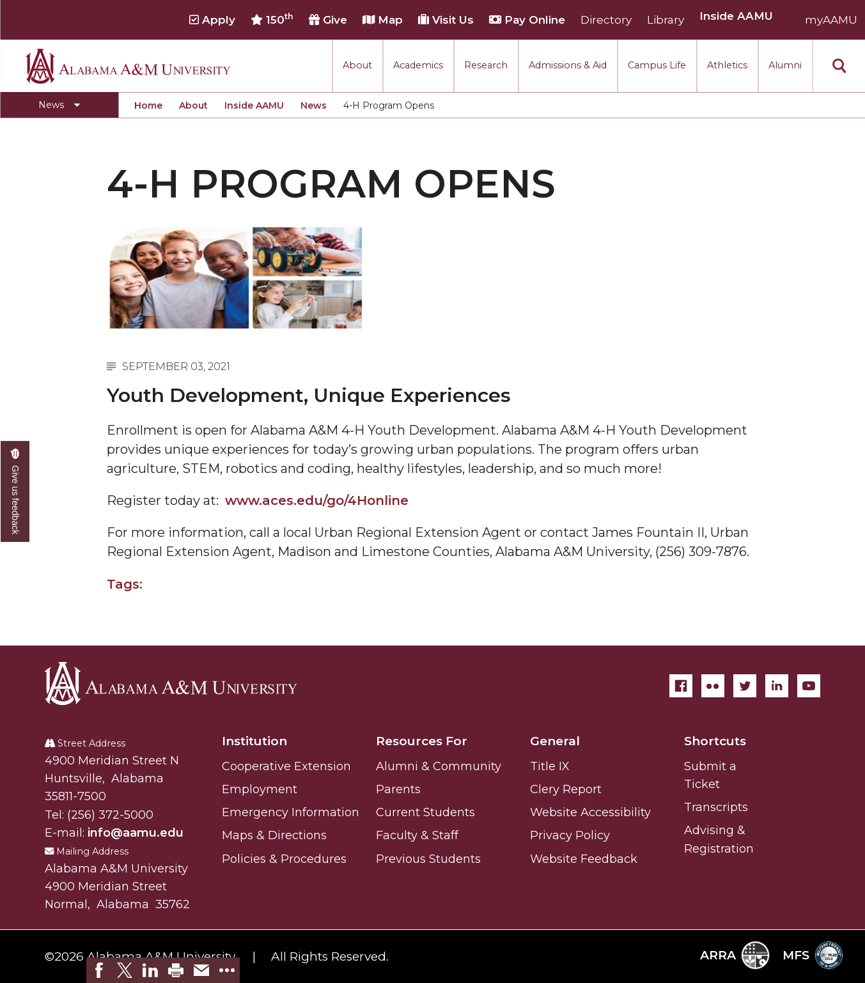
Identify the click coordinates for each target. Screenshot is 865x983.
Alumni (785, 65)
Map (382, 19)
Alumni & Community (438, 766)
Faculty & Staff (417, 835)
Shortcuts (715, 741)
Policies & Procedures (284, 859)
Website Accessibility (590, 812)
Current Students (425, 812)
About (357, 65)
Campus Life (657, 65)
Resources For (421, 741)
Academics (418, 65)
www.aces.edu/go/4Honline (317, 500)
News (313, 105)
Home (148, 105)
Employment (259, 789)
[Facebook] (680, 685)
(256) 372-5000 (110, 815)
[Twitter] (744, 685)
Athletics (727, 65)
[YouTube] (808, 685)
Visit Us (446, 19)
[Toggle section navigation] (59, 105)
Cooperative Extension (286, 766)
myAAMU (831, 19)
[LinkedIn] (776, 685)
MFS (813, 955)
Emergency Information (290, 812)
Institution (254, 741)
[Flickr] (712, 685)
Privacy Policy (570, 835)
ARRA (735, 955)
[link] (99, 970)
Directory (606, 19)
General (555, 741)
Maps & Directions (274, 835)
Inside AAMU (254, 105)
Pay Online (527, 19)
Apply (212, 19)
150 (272, 19)
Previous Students (428, 859)
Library (665, 19)
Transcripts (716, 807)
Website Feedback (583, 859)
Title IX (550, 766)
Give (328, 19)
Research (486, 65)
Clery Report (566, 789)
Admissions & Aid (568, 65)
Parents (398, 789)
